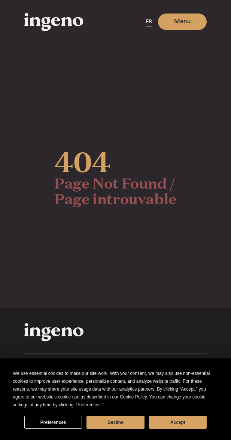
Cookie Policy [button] (133, 397)
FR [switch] (149, 21)
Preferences (53, 422)
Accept (177, 422)
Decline (115, 422)
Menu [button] (182, 20)
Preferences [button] (88, 404)
